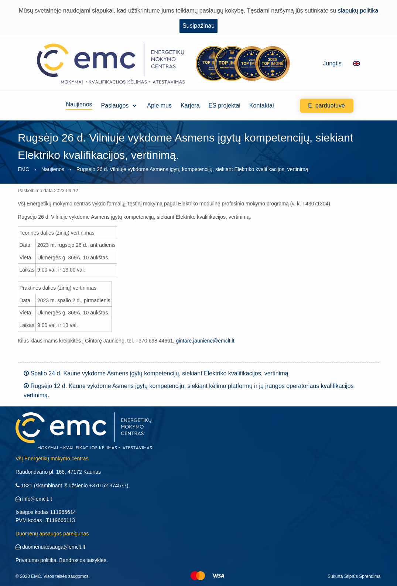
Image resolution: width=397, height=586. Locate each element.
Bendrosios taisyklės (82, 560)
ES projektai (224, 105)
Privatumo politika (36, 560)
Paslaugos (115, 105)
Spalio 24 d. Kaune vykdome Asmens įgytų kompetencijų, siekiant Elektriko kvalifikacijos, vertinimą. (157, 373)
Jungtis (332, 63)
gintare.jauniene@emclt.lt (205, 341)
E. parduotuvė (326, 105)
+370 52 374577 (108, 485)
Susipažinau (198, 26)
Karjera (190, 105)
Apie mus (159, 105)
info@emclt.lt (34, 499)
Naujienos (79, 105)
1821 (24, 485)
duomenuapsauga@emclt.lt (50, 547)
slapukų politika (358, 10)
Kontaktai (261, 105)
